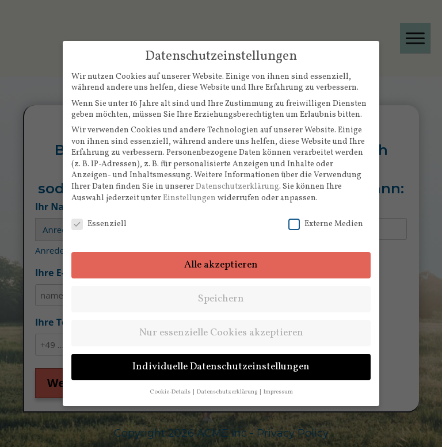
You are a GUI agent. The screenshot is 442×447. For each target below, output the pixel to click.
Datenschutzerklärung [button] (227, 392)
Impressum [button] (278, 392)
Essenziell (99, 224)
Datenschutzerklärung (237, 186)
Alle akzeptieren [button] (221, 265)
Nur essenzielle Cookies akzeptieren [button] (221, 333)
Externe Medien (325, 224)
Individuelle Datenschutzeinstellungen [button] (221, 367)
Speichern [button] (221, 299)
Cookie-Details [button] (171, 392)
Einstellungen (189, 198)
